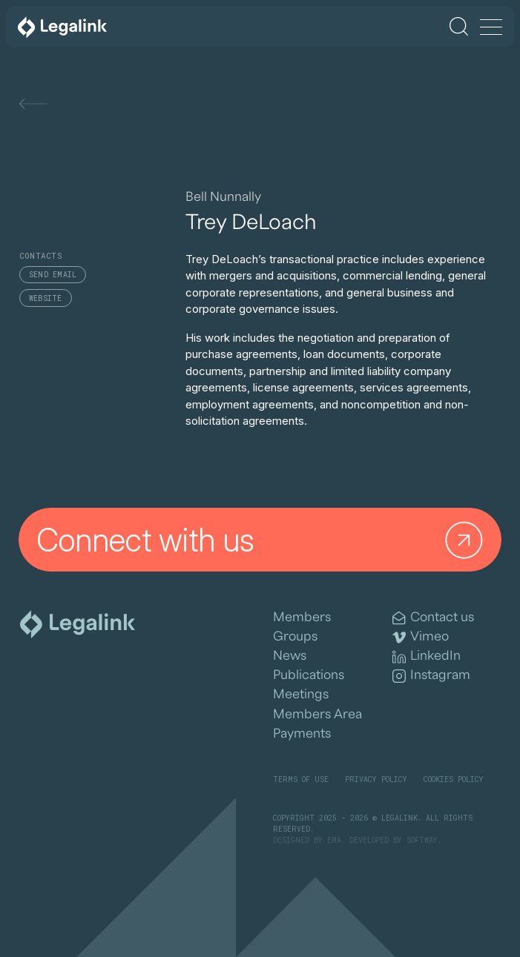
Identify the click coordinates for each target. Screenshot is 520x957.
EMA (334, 840)
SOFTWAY (422, 840)
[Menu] (491, 28)
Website (45, 298)
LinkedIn (426, 656)
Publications (308, 675)
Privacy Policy (376, 779)
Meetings (301, 694)
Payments (302, 733)
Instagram (431, 676)
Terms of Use (301, 779)
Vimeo (420, 637)
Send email (53, 274)
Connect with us (263, 539)
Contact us (433, 618)
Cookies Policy (454, 779)
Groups (295, 636)
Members (302, 617)
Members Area (317, 714)
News (289, 655)
